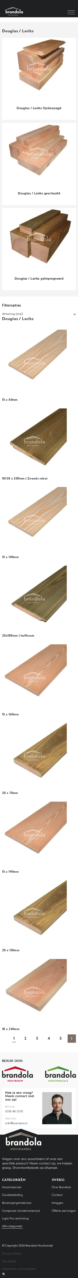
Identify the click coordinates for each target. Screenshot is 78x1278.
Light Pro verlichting (15, 1218)
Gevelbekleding (12, 1195)
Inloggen (57, 1202)
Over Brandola (61, 1187)
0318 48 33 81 (14, 1111)
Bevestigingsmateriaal (16, 1202)
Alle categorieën (12, 1226)
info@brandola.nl (16, 1123)
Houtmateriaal (11, 1187)
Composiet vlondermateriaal (21, 1210)
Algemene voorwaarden (19, 1269)
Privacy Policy (12, 1253)
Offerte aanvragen (64, 1210)
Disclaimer (9, 1261)
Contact (57, 1195)
